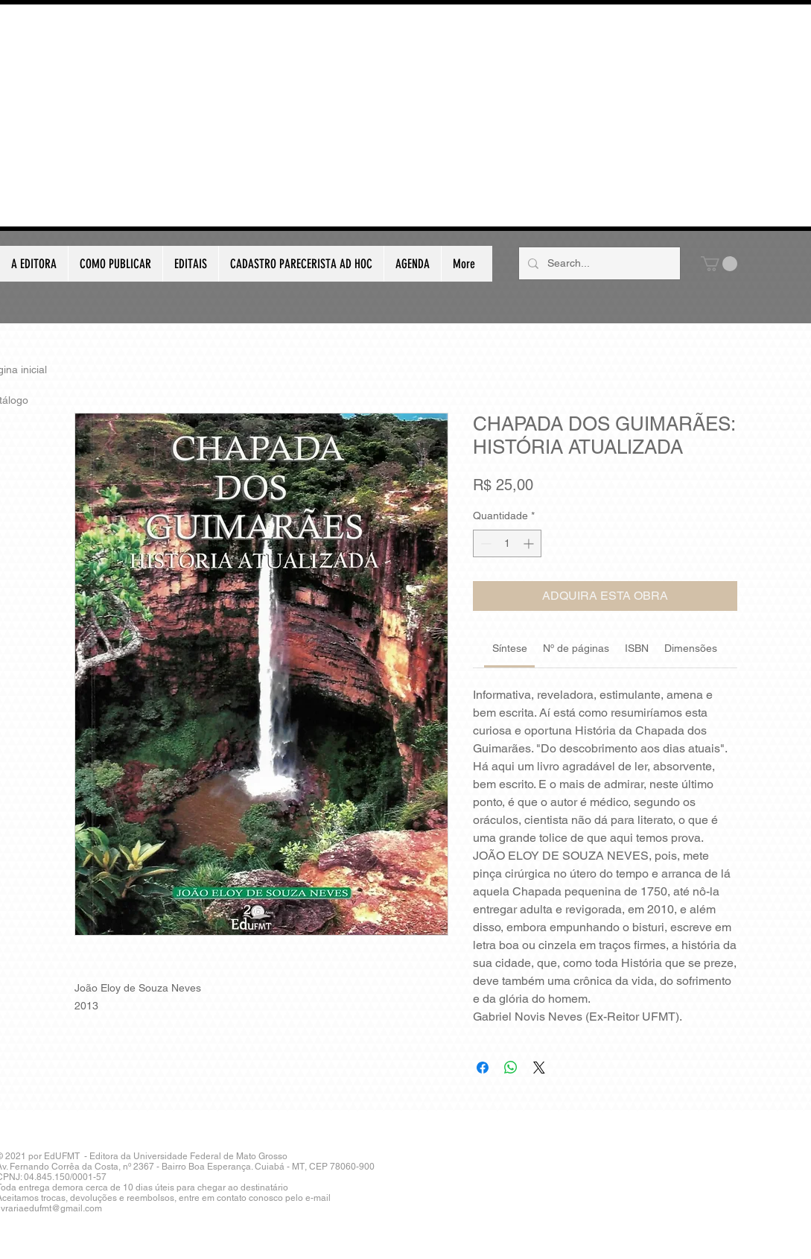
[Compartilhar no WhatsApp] (511, 1067)
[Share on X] (539, 1067)
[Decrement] (484, 543)
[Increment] (530, 543)
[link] (509, 648)
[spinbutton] (507, 543)
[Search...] (598, 263)
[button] (719, 263)
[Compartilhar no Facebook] (483, 1067)
